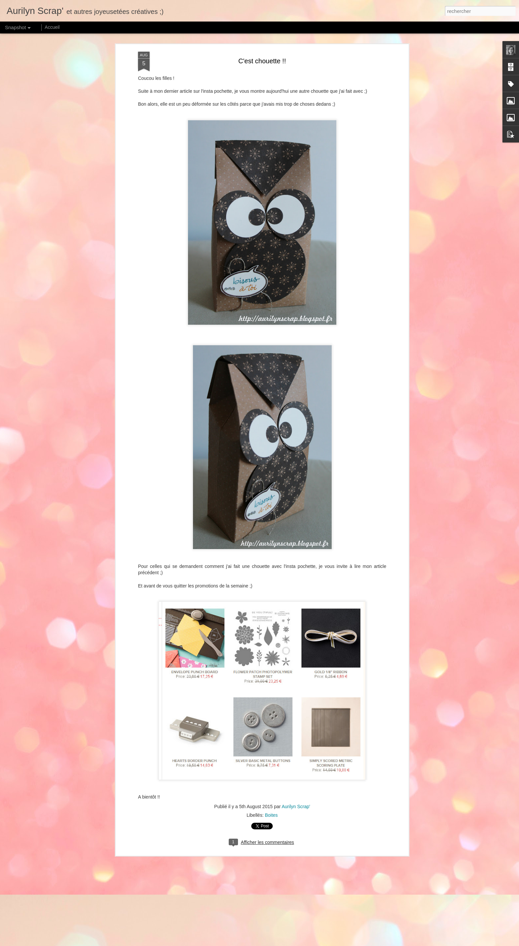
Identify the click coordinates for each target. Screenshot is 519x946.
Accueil (52, 27)
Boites (271, 815)
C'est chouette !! (262, 61)
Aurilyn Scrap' (296, 806)
